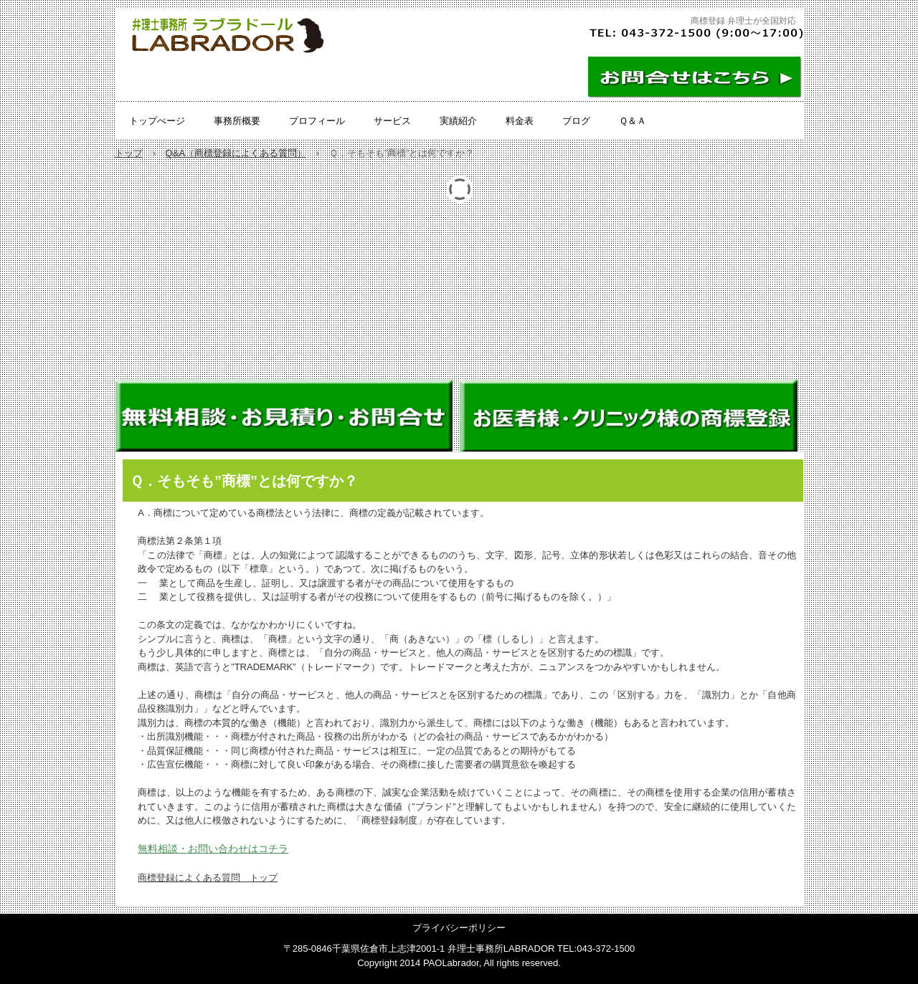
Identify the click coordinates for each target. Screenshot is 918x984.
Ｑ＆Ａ (632, 120)
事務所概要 (237, 120)
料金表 (520, 120)
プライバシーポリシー (459, 927)
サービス (392, 120)
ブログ (576, 120)
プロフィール (317, 120)
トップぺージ (157, 120)
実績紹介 (458, 120)
